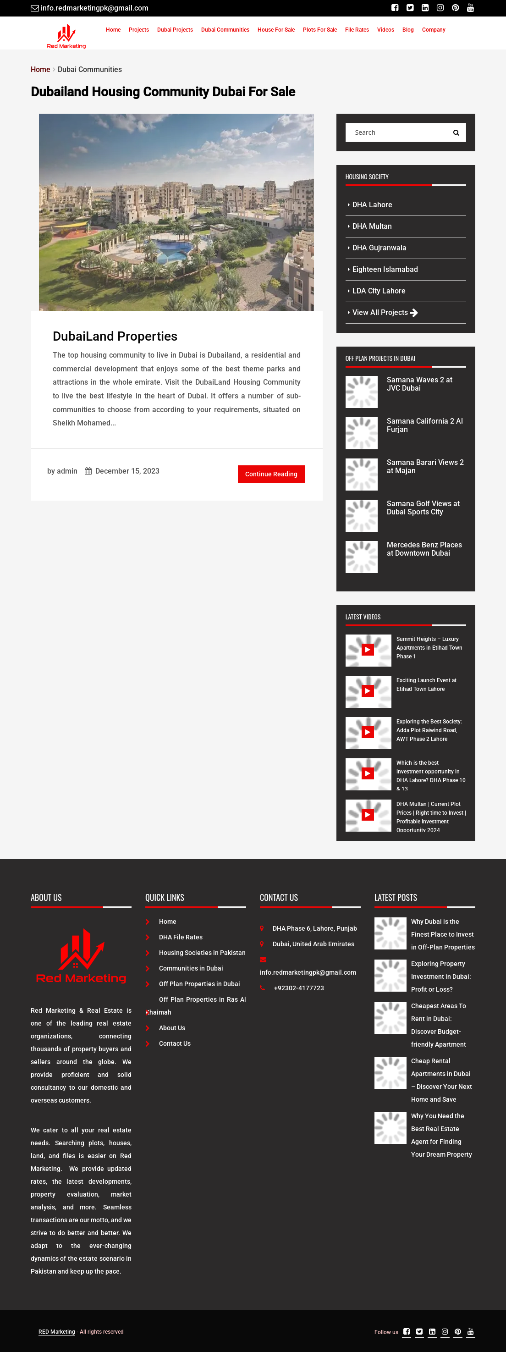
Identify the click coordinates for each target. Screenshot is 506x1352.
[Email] (89, 8)
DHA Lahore (372, 204)
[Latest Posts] (390, 931)
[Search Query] (456, 132)
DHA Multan (372, 226)
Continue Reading (271, 474)
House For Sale (276, 30)
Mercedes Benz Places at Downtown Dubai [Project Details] (424, 549)
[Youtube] (470, 8)
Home (113, 30)
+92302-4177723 (292, 988)
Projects (139, 30)
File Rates (357, 30)
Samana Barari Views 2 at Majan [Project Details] (425, 466)
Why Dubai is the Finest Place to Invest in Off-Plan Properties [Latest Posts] (443, 934)
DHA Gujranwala (379, 247)
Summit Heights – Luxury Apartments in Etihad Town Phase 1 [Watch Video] (429, 648)
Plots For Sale (320, 30)
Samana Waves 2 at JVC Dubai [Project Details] (419, 383)
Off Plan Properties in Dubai (192, 984)
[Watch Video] (369, 657)
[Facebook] (395, 8)
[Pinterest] (455, 8)
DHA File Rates (174, 937)
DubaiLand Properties (115, 336)
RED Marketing (56, 1332)
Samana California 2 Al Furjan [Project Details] (425, 425)
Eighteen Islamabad (385, 269)
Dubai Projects (175, 30)
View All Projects (385, 312)
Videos (385, 30)
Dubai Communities (225, 30)
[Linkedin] (425, 8)
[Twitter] (410, 8)
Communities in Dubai (184, 968)
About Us (165, 1028)
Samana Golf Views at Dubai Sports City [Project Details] (423, 507)
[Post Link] (176, 211)
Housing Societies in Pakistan (195, 952)
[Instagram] (440, 8)
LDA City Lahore (379, 291)
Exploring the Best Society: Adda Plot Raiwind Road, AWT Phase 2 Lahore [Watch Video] (429, 730)
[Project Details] (362, 391)
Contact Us (168, 1043)
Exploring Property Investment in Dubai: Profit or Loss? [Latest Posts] (441, 976)
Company (434, 30)
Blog (408, 30)
